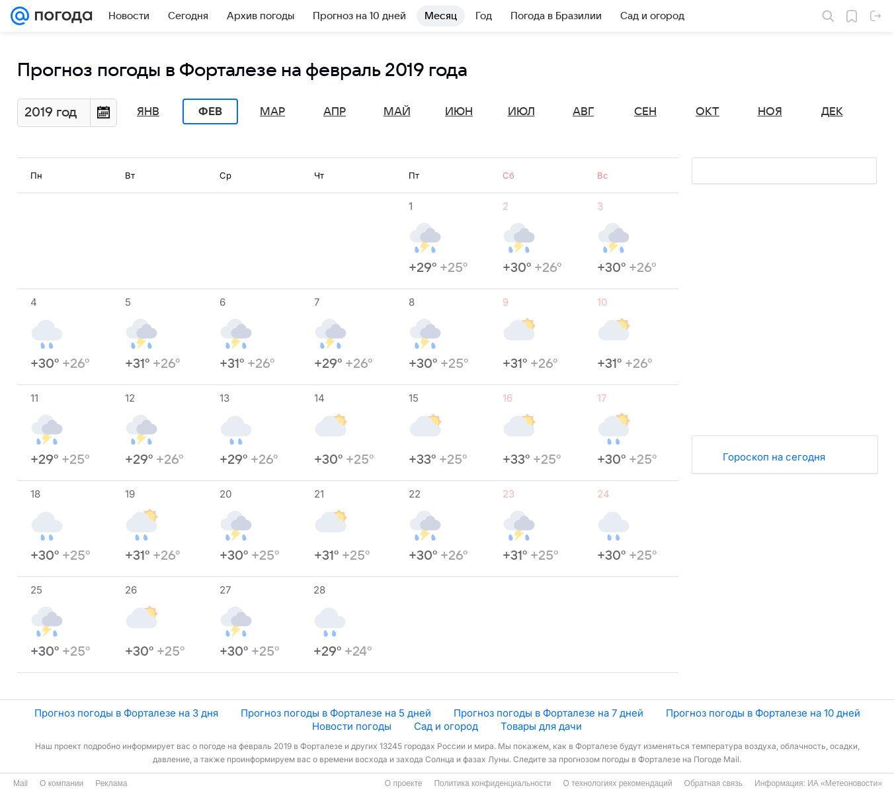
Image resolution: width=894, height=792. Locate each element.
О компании (61, 783)
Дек (832, 112)
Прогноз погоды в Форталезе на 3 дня (126, 713)
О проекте (404, 783)
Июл (521, 112)
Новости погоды (351, 726)
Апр (334, 112)
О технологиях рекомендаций (617, 783)
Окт (707, 112)
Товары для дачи (541, 726)
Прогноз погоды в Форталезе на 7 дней (548, 713)
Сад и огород (446, 726)
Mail (20, 783)
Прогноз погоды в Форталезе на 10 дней (763, 713)
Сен (645, 112)
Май (397, 112)
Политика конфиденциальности (492, 783)
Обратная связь (713, 783)
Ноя (770, 112)
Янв (148, 112)
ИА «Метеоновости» (844, 783)
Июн (459, 112)
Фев (210, 112)
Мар (272, 112)
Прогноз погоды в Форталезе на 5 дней (336, 713)
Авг (583, 112)
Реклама (111, 783)
